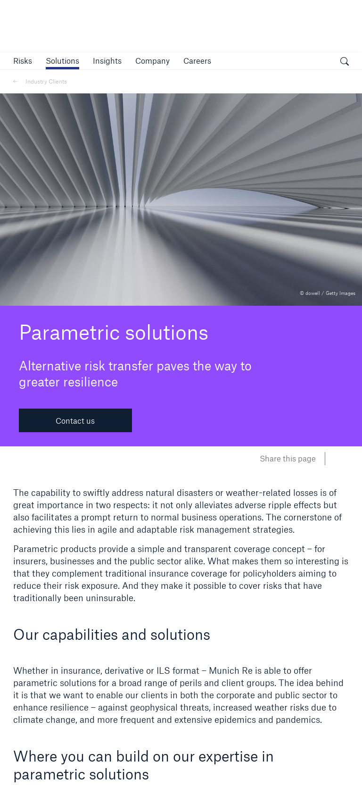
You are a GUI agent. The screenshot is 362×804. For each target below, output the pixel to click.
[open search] (344, 62)
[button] (22, 61)
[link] (107, 61)
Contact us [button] (75, 421)
